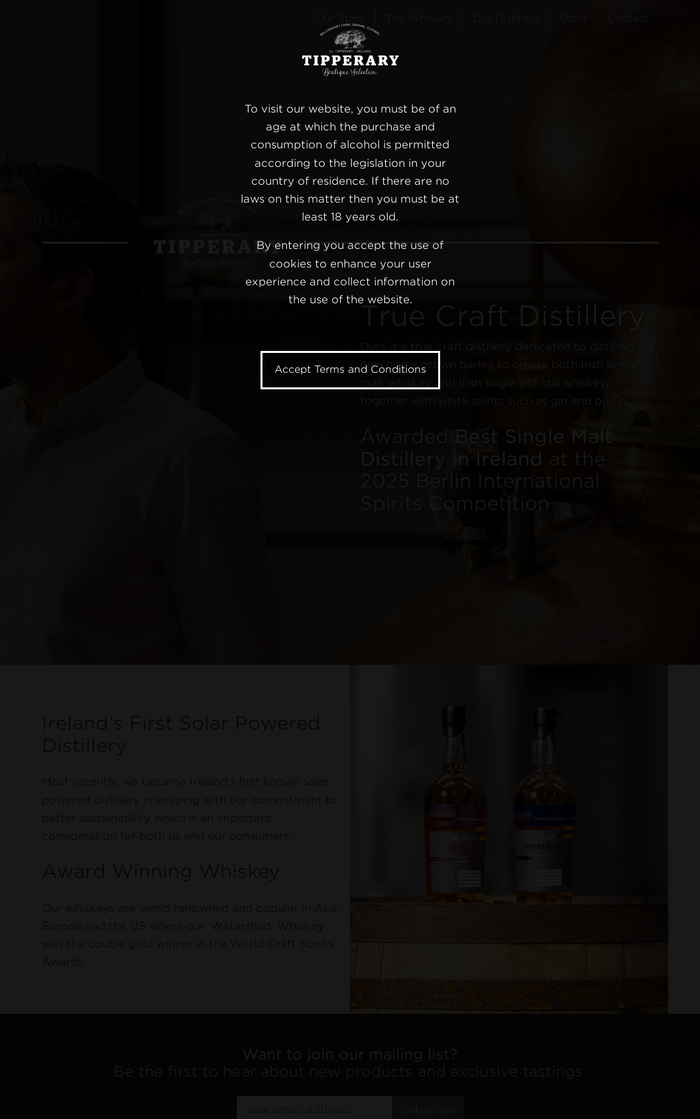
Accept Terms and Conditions (350, 369)
